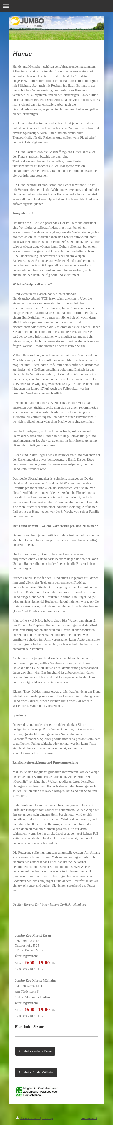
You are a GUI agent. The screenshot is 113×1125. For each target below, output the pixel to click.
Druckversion (28, 1118)
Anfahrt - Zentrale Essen (35, 1051)
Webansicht (89, 1118)
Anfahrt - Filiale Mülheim (36, 1072)
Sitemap (47, 1118)
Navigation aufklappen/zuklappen (56, 6)
